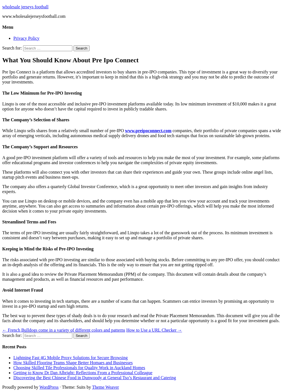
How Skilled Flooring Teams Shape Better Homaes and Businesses (73, 362)
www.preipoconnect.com (148, 130)
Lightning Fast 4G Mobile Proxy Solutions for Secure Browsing (70, 357)
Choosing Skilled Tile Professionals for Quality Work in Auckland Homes (79, 367)
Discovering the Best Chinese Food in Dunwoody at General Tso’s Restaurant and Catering (94, 377)
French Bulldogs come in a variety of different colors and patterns (63, 330)
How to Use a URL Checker (154, 330)
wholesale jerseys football (25, 6)
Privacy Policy (26, 38)
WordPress (48, 387)
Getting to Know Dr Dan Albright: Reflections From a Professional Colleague (82, 372)
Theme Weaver (105, 387)
